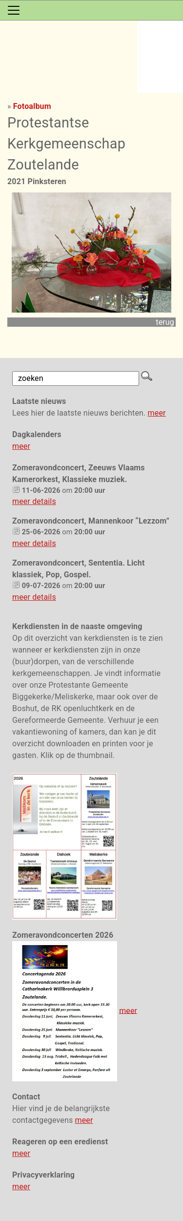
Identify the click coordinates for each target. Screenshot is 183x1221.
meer (157, 413)
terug (165, 322)
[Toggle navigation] (13, 10)
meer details (34, 501)
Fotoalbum (32, 106)
